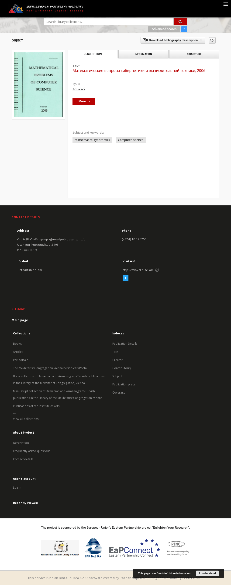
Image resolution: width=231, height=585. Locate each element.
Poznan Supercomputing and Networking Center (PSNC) (161, 578)
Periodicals (20, 360)
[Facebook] (125, 278)
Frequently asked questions (31, 451)
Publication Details (125, 344)
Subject (117, 376)
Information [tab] (143, 54)
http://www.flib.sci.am (138, 270)
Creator (117, 360)
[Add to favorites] (212, 40)
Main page (20, 320)
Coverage (118, 393)
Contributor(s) (121, 368)
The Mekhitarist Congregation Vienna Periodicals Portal (50, 368)
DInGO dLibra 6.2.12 (73, 578)
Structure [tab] (194, 54)
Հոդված (78, 89)
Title (115, 352)
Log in (17, 488)
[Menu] (225, 3)
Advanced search (164, 29)
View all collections (25, 419)
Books (17, 344)
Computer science (130, 140)
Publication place (124, 384)
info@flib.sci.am (30, 270)
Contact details (23, 459)
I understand (207, 573)
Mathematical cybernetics (92, 140)
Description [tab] (93, 54)
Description (21, 443)
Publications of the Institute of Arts (36, 406)
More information (179, 573)
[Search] (180, 21)
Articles (18, 352)
